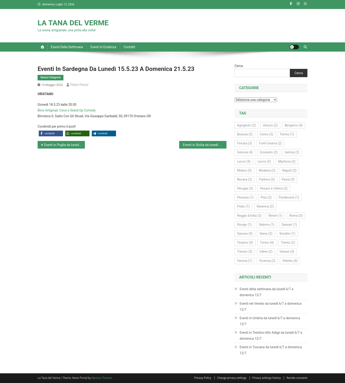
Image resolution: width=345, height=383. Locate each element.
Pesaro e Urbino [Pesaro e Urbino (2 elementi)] (274, 188)
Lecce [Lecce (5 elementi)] (243, 161)
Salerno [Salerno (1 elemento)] (266, 224)
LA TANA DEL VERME (73, 22)
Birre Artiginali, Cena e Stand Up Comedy (67, 110)
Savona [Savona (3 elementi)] (245, 233)
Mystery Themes (102, 378)
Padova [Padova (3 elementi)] (267, 179)
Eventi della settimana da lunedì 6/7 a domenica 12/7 (266, 292)
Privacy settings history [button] (266, 378)
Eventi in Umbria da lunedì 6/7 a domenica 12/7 (270, 321)
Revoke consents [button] (296, 378)
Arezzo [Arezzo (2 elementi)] (270, 125)
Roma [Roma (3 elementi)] (296, 215)
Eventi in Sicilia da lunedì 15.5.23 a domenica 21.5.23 (204, 145)
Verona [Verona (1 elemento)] (244, 261)
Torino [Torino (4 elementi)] (267, 242)
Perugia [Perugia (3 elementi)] (245, 188)
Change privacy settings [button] (231, 378)
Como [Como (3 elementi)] (266, 134)
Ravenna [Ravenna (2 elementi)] (265, 206)
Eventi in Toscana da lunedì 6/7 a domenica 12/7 (271, 350)
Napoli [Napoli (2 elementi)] (289, 170)
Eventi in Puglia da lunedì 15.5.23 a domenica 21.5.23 (64, 145)
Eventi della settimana (67, 47)
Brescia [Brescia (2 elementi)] (245, 134)
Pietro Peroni (79, 85)
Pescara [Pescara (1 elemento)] (245, 197)
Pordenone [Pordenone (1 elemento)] (289, 197)
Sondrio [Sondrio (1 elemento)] (287, 233)
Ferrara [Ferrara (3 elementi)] (244, 143)
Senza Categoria (50, 77)
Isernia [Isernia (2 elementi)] (292, 152)
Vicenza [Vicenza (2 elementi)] (267, 261)
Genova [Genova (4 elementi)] (245, 152)
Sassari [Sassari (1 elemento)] (289, 224)
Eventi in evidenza (103, 47)
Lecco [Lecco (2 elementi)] (264, 161)
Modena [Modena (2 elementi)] (267, 170)
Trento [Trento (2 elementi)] (288, 242)
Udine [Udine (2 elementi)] (266, 251)
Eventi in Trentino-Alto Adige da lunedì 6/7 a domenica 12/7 (271, 335)
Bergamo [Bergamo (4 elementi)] (294, 125)
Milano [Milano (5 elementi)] (244, 170)
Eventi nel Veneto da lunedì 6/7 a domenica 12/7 (270, 306)
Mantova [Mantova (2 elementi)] (286, 161)
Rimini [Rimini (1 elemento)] (275, 215)
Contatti (129, 47)
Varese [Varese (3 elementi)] (287, 251)
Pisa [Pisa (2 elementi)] (266, 197)
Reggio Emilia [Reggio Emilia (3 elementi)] (249, 215)
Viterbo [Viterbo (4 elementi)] (289, 261)
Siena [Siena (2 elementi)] (265, 233)
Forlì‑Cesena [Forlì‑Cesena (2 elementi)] (270, 143)
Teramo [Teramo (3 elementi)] (245, 242)
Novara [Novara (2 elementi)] (244, 179)
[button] (51, 133)
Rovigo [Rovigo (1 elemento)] (244, 224)
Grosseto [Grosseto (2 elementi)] (268, 152)
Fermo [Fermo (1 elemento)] (287, 134)
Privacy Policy (202, 378)
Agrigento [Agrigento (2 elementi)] (246, 125)
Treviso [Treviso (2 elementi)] (244, 251)
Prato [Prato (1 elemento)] (243, 206)
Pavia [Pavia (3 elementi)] (288, 179)
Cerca (239, 66)
